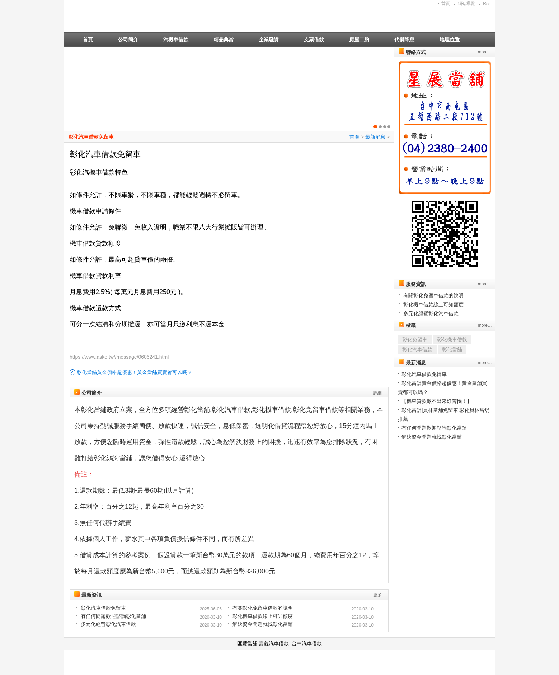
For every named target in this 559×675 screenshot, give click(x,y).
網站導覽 (466, 3)
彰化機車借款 (452, 340)
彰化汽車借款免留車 (91, 137)
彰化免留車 (414, 340)
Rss (486, 3)
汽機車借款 (175, 39)
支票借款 (314, 39)
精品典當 (223, 39)
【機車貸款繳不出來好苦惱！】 (436, 401)
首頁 (445, 3)
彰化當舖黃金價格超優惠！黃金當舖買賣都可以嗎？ (134, 372)
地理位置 (450, 39)
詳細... (379, 392)
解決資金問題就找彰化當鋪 (262, 624)
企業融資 (269, 39)
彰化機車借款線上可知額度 (262, 616)
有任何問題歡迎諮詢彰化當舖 (113, 616)
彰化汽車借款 (417, 349)
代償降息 (404, 39)
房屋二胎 (359, 39)
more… (485, 52)
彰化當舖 (452, 349)
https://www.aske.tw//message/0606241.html (119, 357)
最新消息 (375, 137)
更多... (379, 594)
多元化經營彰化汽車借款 (108, 624)
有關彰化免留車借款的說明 (262, 608)
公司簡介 (128, 39)
